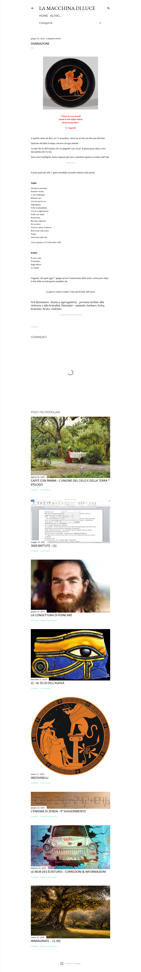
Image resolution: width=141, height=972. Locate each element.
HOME (43, 15)
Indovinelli (39, 778)
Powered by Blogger (70, 963)
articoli (58, 38)
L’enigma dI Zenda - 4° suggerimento (58, 811)
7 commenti (45, 490)
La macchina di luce (67, 8)
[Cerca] (108, 7)
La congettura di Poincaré (51, 615)
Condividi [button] (34, 327)
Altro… (55, 15)
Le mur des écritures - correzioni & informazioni (68, 872)
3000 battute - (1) (43, 546)
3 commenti (45, 783)
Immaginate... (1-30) (45, 941)
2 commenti (45, 551)
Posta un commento (48, 620)
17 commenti (45, 688)
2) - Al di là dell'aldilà (47, 683)
